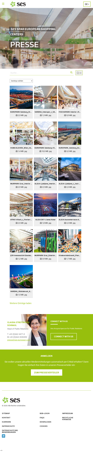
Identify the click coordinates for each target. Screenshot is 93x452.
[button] (71, 72)
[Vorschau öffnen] (21, 97)
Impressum (67, 413)
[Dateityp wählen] (21, 81)
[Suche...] (42, 72)
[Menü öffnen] (3, 4)
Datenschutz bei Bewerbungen (10, 431)
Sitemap (6, 413)
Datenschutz (8, 426)
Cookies (43, 426)
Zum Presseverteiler (46, 372)
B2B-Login (45, 413)
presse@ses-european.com (18, 340)
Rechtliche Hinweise (67, 419)
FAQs (42, 418)
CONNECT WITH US (63, 336)
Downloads (45, 422)
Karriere (6, 422)
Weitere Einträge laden (20, 303)
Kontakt (6, 418)
